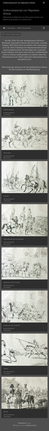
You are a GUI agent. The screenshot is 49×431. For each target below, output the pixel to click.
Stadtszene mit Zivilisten (11, 282)
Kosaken (6, 196)
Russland (11, 28)
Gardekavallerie (8, 110)
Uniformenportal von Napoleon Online (19, 2)
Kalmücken (7, 153)
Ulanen (5, 412)
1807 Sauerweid (24, 28)
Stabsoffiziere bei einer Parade (13, 239)
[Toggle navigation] (44, 2)
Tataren (5, 369)
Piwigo (28, 423)
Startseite (4, 28)
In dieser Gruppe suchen (11, 34)
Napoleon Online (20, 425)
